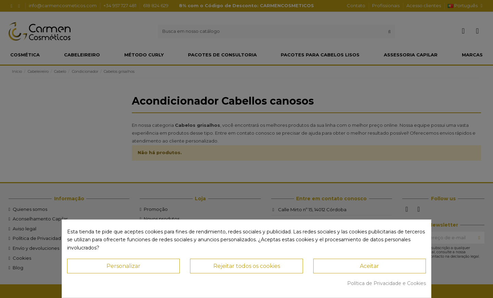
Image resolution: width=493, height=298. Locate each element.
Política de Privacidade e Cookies (386, 283)
